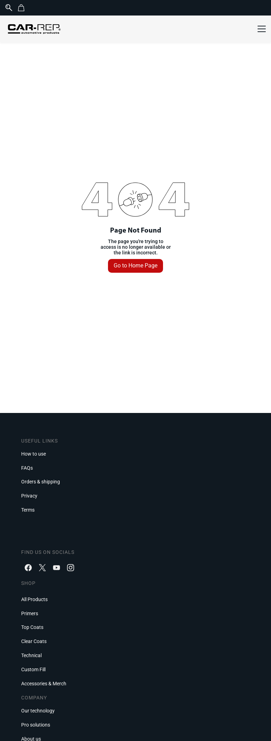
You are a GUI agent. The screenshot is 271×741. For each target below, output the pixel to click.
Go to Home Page (135, 265)
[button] (24, 7)
